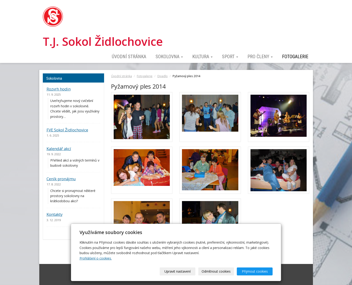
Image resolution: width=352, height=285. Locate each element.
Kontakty (54, 214)
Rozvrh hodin (59, 89)
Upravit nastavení (177, 271)
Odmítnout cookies (216, 271)
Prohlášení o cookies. (96, 258)
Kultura (202, 56)
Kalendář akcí (59, 148)
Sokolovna (169, 56)
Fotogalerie (295, 56)
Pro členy (260, 56)
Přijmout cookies (255, 271)
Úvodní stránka (129, 56)
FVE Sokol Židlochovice (67, 130)
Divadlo (162, 76)
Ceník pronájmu (61, 178)
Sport (230, 56)
